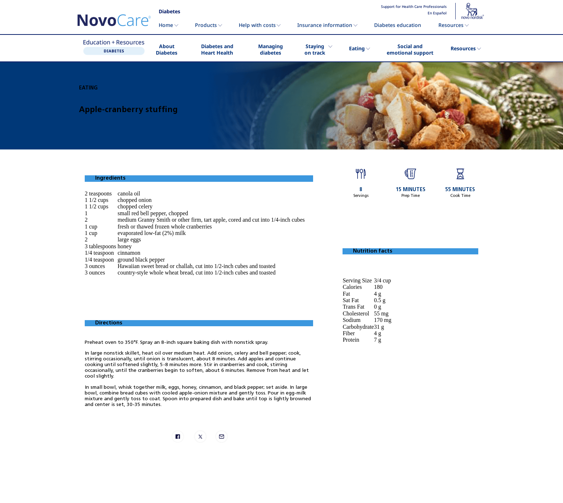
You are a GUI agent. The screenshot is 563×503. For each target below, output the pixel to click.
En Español (437, 13)
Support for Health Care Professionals (414, 6)
